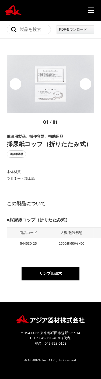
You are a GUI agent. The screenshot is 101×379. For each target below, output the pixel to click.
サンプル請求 (50, 274)
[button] (15, 84)
